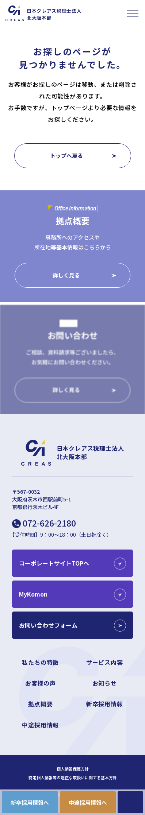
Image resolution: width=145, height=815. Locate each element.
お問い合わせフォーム (48, 625)
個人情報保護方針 (73, 769)
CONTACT (130, 802)
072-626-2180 (49, 523)
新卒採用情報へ (30, 802)
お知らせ (104, 683)
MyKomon (33, 594)
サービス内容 (104, 662)
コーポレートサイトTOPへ (54, 563)
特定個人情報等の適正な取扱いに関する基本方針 (72, 777)
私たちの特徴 (40, 662)
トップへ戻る (66, 155)
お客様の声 (40, 683)
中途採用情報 (40, 725)
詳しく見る (66, 276)
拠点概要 (40, 703)
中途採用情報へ (88, 802)
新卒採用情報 (104, 703)
